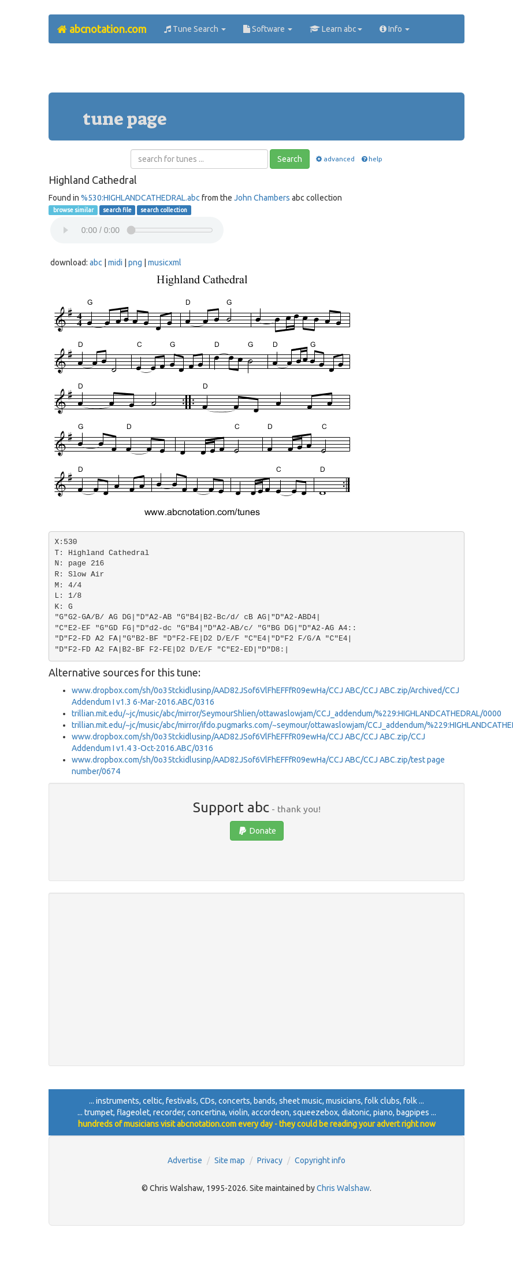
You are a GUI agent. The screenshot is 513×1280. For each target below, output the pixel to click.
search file (117, 209)
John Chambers (262, 197)
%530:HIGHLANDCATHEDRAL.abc (140, 197)
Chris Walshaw (343, 1188)
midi (115, 262)
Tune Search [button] (195, 29)
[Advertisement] (256, 72)
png (135, 262)
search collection (163, 209)
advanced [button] (335, 158)
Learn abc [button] (336, 29)
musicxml (164, 262)
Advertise (185, 1160)
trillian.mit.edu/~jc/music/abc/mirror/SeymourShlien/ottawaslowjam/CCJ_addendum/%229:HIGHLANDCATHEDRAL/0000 (286, 713)
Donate (256, 830)
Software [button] (267, 29)
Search (289, 159)
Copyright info (320, 1160)
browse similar (73, 209)
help (371, 158)
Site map (229, 1160)
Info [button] (395, 29)
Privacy (269, 1160)
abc (96, 262)
